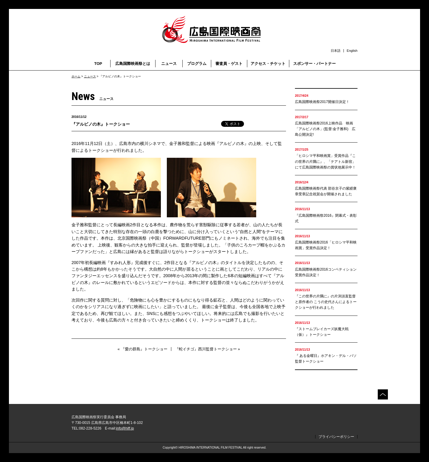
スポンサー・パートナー (314, 63)
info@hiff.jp (125, 428)
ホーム (76, 76)
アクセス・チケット (268, 63)
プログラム (196, 63)
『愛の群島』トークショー (144, 349)
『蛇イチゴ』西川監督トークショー (206, 349)
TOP (98, 63)
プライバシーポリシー (336, 437)
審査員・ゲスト (229, 63)
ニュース (169, 63)
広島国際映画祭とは (132, 63)
